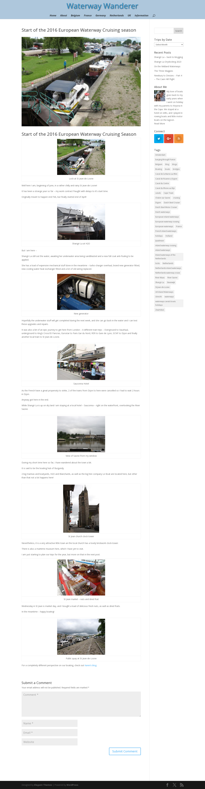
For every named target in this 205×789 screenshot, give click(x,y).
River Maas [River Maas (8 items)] (160, 277)
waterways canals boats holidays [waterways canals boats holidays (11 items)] (165, 303)
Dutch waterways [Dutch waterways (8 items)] (162, 212)
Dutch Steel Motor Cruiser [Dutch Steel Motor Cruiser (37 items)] (166, 207)
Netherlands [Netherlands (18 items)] (168, 263)
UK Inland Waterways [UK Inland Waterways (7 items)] (164, 292)
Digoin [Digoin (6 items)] (158, 202)
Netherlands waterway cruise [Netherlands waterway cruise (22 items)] (167, 273)
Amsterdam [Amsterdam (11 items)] (160, 155)
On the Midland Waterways (167, 66)
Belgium (75, 15)
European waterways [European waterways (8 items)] (164, 226)
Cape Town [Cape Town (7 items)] (168, 193)
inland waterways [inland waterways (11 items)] (162, 250)
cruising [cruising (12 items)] (176, 197)
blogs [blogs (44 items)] (174, 164)
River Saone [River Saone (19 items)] (172, 277)
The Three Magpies (163, 70)
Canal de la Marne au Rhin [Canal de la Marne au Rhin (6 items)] (166, 174)
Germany (101, 15)
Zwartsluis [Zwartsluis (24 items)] (159, 310)
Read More (159, 123)
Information (141, 15)
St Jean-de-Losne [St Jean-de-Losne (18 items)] (162, 287)
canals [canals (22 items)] (158, 193)
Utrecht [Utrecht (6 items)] (158, 296)
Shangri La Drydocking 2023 (167, 61)
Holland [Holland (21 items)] (169, 236)
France (88, 15)
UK (129, 15)
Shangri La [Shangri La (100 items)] (159, 282)
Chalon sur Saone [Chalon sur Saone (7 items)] (162, 197)
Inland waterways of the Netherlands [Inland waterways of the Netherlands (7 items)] (165, 257)
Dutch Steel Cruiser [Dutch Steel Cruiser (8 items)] (172, 202)
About (63, 15)
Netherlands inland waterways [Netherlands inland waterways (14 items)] (168, 268)
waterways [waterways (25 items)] (169, 296)
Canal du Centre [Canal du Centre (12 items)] (162, 183)
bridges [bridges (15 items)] (176, 169)
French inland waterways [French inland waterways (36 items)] (165, 231)
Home (53, 15)
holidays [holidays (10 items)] (159, 236)
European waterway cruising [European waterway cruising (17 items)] (167, 221)
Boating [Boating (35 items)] (158, 169)
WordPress (72, 784)
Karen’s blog (90, 665)
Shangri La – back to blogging (168, 57)
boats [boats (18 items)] (167, 169)
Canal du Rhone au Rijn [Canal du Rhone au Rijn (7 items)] (165, 188)
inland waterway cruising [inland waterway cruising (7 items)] (165, 245)
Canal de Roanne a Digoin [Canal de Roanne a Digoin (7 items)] (166, 178)
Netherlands (117, 15)
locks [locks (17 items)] (157, 263)
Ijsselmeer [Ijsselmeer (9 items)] (159, 240)
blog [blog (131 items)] (167, 164)
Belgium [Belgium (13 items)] (158, 164)
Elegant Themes (43, 784)
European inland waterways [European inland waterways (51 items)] (167, 217)
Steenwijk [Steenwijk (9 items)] (171, 282)
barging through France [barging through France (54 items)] (165, 159)
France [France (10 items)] (179, 226)
